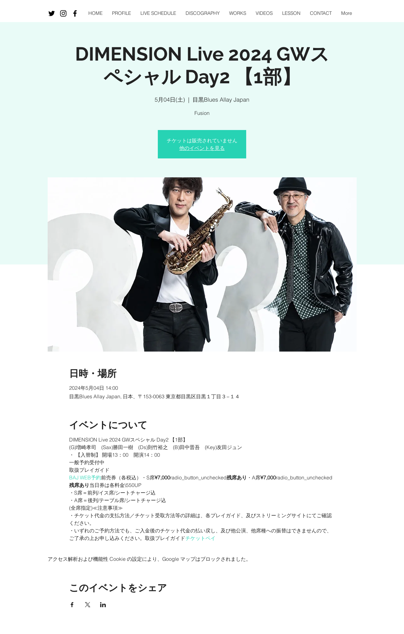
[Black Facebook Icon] (75, 13)
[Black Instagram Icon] (63, 13)
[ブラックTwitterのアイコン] (51, 13)
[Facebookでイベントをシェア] (72, 604)
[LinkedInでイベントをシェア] (103, 604)
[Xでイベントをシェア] (88, 604)
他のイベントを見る (202, 148)
